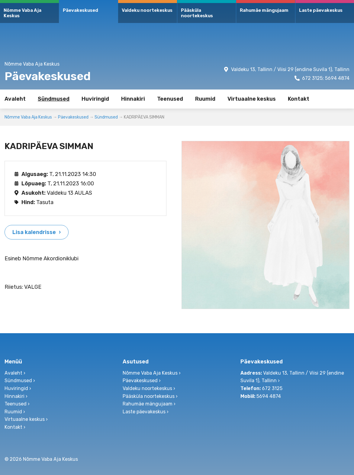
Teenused (170, 99)
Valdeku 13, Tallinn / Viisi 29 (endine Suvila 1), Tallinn (290, 69)
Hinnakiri (133, 99)
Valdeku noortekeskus (147, 10)
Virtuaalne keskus (251, 99)
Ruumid (205, 99)
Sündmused (53, 99)
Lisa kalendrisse (34, 232)
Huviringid (95, 99)
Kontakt (298, 99)
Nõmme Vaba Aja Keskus (22, 13)
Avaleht (15, 99)
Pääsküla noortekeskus (197, 13)
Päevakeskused (80, 10)
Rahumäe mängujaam (264, 10)
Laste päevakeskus (321, 10)
